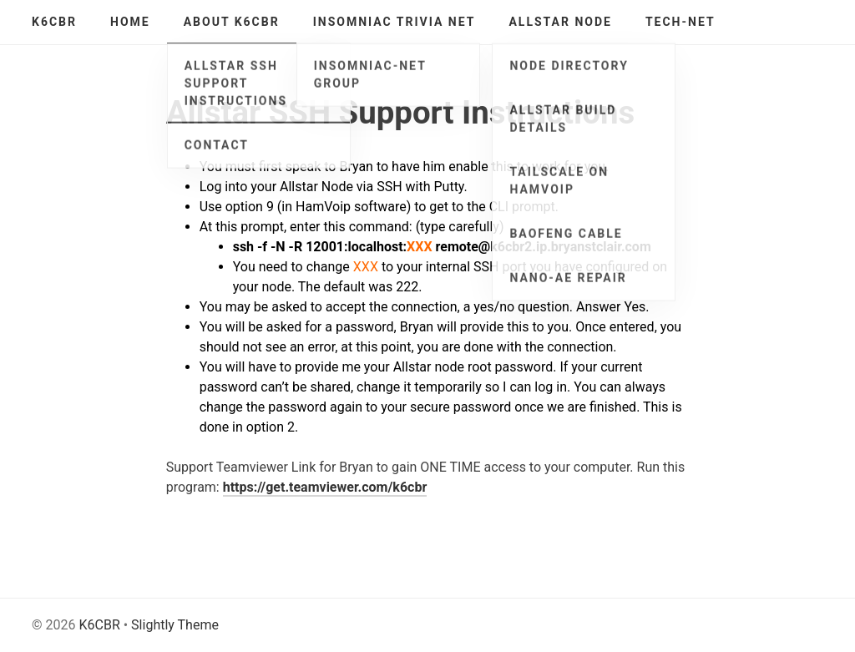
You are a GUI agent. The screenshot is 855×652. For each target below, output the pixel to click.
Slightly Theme (175, 625)
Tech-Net (680, 21)
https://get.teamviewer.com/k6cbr (325, 487)
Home (130, 21)
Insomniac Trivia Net (394, 21)
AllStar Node (559, 21)
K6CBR (54, 21)
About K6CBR (232, 21)
